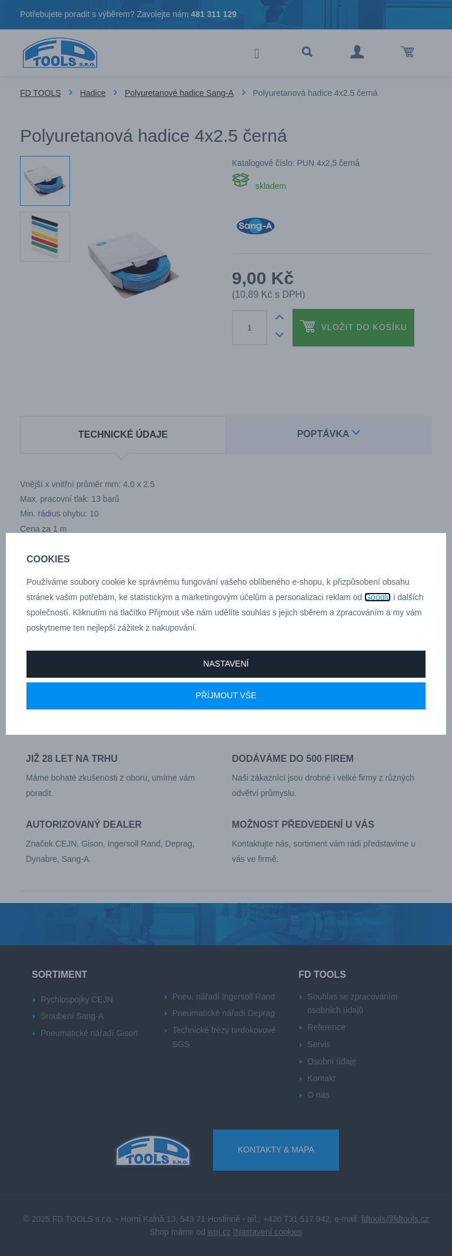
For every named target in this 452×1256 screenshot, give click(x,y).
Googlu (377, 597)
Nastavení (225, 663)
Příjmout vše (225, 695)
